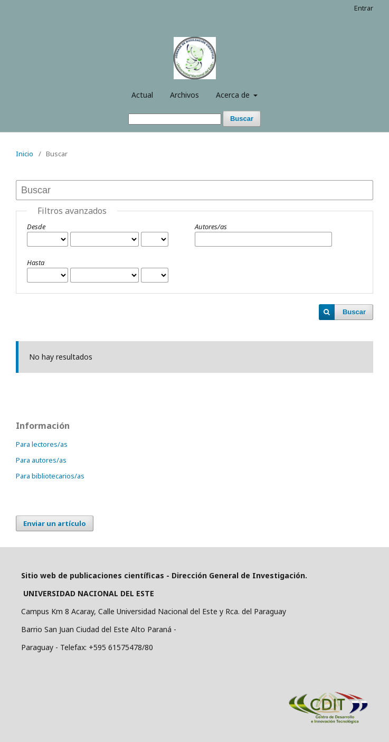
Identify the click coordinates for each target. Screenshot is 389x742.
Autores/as (211, 226)
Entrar (363, 8)
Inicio (24, 153)
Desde (36, 226)
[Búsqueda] (174, 119)
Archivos (184, 95)
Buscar (241, 119)
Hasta (35, 262)
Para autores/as (41, 460)
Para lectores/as (42, 444)
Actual (142, 95)
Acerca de (234, 95)
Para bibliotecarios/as (50, 476)
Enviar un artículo (54, 523)
